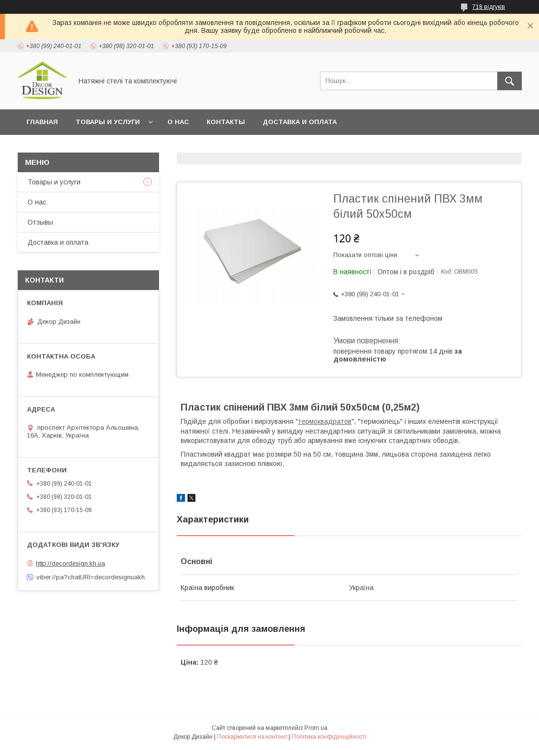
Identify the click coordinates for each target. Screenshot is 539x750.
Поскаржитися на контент (252, 736)
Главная (42, 122)
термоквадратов (324, 421)
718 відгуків (488, 6)
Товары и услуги (108, 122)
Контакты (226, 122)
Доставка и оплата (300, 122)
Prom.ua (315, 727)
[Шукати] (509, 81)
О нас (178, 122)
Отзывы (40, 222)
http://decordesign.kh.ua (70, 563)
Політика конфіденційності (329, 736)
